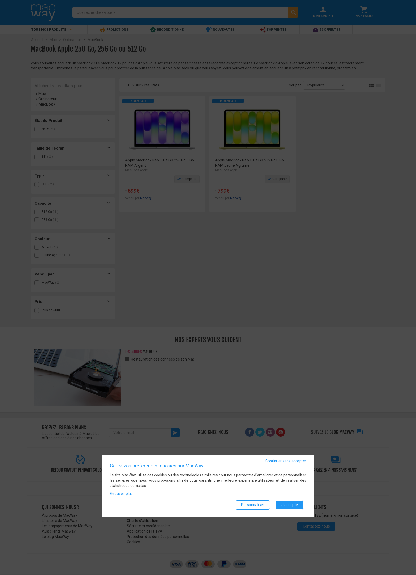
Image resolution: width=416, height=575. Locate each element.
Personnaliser (252, 505)
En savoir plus (121, 493)
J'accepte (289, 505)
